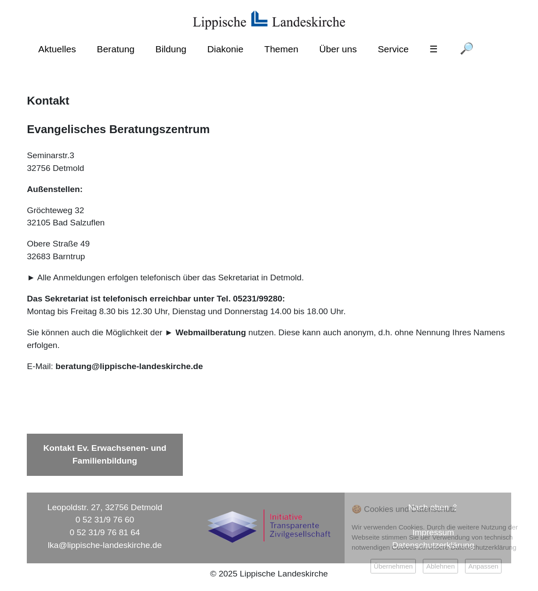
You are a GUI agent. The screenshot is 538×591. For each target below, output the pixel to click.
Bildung (171, 49)
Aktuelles (57, 49)
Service (393, 49)
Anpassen (483, 566)
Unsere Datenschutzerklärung (471, 547)
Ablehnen (440, 566)
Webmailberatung (210, 332)
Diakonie (225, 49)
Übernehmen (393, 566)
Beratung (115, 49)
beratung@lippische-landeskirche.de (129, 366)
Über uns (338, 49)
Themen (281, 49)
